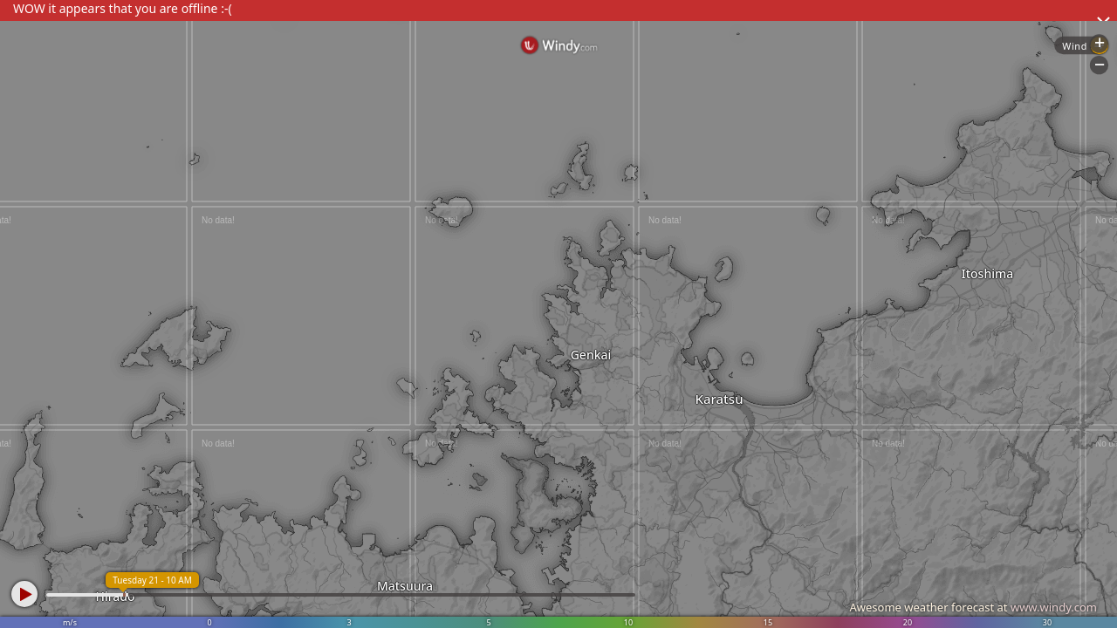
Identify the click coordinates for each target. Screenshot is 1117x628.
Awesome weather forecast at (973, 607)
